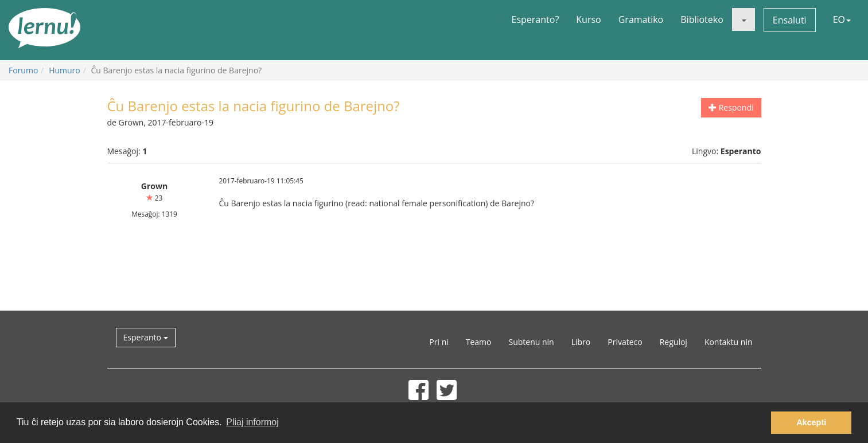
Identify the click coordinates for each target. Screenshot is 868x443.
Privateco (625, 341)
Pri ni (438, 341)
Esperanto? (535, 19)
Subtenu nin (531, 341)
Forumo (23, 70)
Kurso (588, 19)
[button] (743, 19)
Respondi (731, 107)
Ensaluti (790, 20)
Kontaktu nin (728, 341)
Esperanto (145, 337)
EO (842, 19)
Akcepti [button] (811, 422)
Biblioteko (701, 19)
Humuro (64, 70)
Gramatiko (641, 19)
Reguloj (673, 341)
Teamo (479, 341)
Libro (581, 341)
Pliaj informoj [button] (252, 422)
